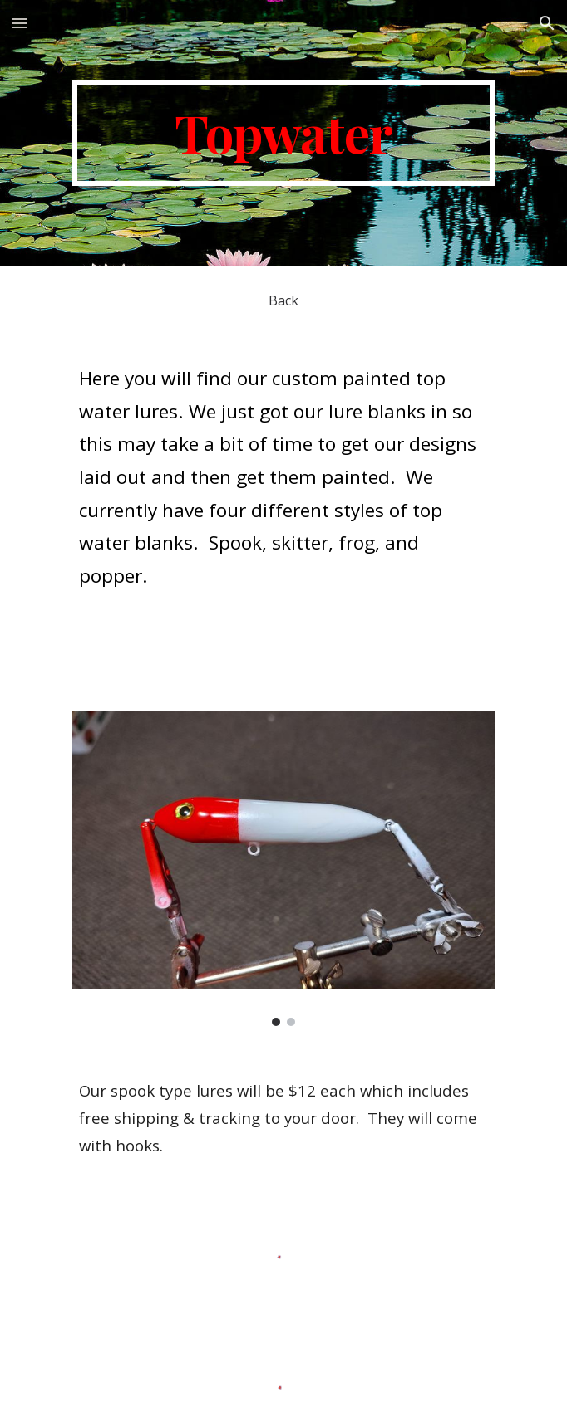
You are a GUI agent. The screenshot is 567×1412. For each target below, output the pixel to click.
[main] (283, 133)
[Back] (283, 300)
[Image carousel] (283, 868)
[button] (20, 23)
